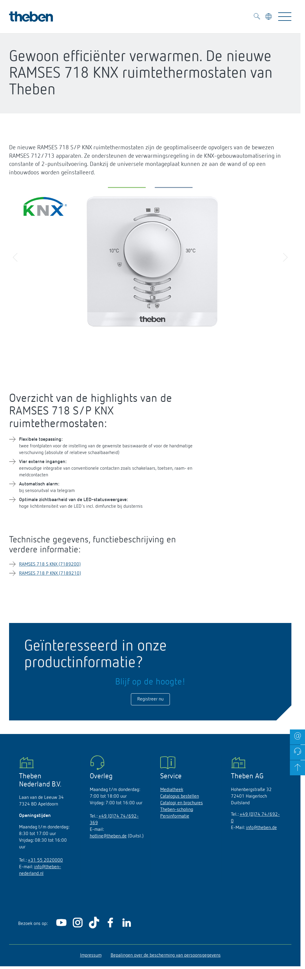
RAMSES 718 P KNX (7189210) (50, 573)
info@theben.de (261, 827)
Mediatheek (171, 789)
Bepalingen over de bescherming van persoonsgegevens (166, 955)
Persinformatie (174, 816)
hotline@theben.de (108, 836)
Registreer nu (150, 699)
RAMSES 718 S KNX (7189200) (50, 564)
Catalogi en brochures (181, 803)
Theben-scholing (176, 809)
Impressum (91, 955)
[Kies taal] (269, 17)
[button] (127, 189)
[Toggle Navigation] (284, 16)
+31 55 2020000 (45, 860)
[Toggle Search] (257, 17)
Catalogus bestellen (179, 796)
